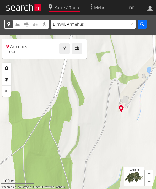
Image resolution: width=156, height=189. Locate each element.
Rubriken (6, 68)
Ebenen (6, 79)
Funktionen (6, 91)
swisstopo (24, 187)
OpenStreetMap (44, 187)
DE (132, 8)
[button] (149, 174)
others (60, 187)
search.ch (10, 187)
